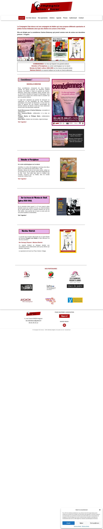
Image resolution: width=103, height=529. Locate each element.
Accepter (69, 523)
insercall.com (68, 329)
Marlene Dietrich (35, 70)
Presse (65, 18)
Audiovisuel (73, 18)
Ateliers (52, 18)
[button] (100, 510)
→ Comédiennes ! (25, 79)
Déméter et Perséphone (30, 159)
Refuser (81, 523)
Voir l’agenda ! (22, 122)
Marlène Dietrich (28, 231)
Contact (81, 18)
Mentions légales (77, 526)
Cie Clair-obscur (31, 18)
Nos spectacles (43, 18)
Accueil (21, 18)
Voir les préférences (94, 523)
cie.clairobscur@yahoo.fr (33, 320)
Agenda (58, 18)
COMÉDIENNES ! (39, 64)
